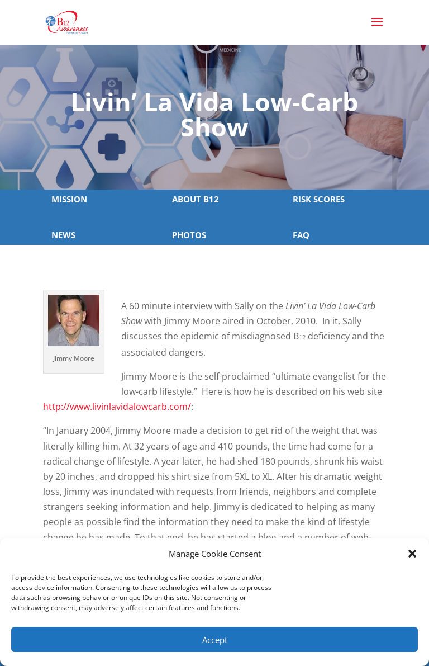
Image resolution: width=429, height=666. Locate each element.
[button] (412, 553)
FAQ (301, 234)
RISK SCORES (319, 199)
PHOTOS (189, 234)
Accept (214, 639)
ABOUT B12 (195, 199)
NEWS (63, 234)
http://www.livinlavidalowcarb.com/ (117, 406)
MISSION (69, 199)
